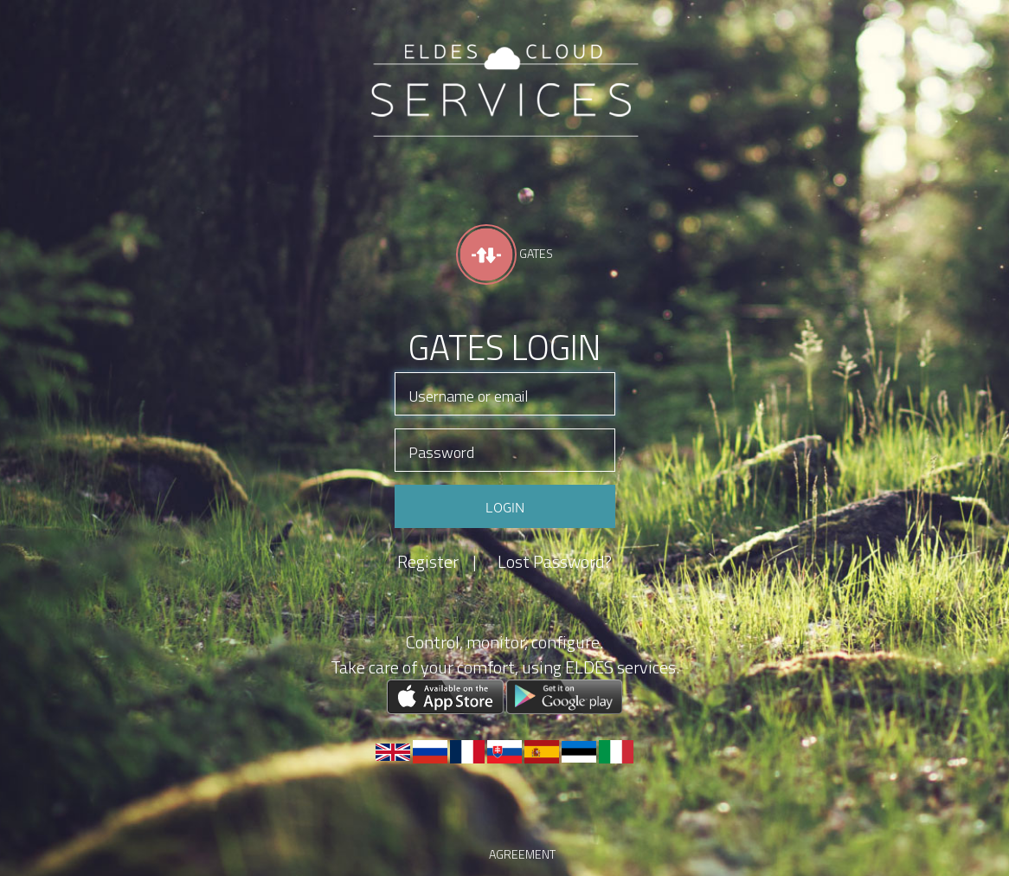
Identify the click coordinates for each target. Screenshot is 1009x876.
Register (437, 562)
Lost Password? (555, 562)
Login (504, 506)
